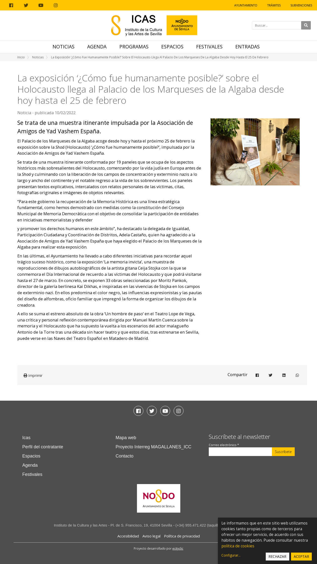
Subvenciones (301, 5)
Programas (134, 46)
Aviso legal (151, 535)
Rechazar (277, 556)
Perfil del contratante (42, 446)
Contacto (124, 456)
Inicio (21, 57)
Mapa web (126, 437)
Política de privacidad (182, 535)
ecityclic (177, 548)
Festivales (209, 46)
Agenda (96, 46)
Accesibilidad (128, 535)
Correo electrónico (224, 445)
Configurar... (230, 555)
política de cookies (237, 546)
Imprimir (33, 375)
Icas (26, 437)
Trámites (274, 5)
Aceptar (301, 556)
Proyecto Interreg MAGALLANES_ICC (153, 446)
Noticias (64, 46)
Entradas (247, 46)
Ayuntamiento (245, 5)
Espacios (172, 46)
